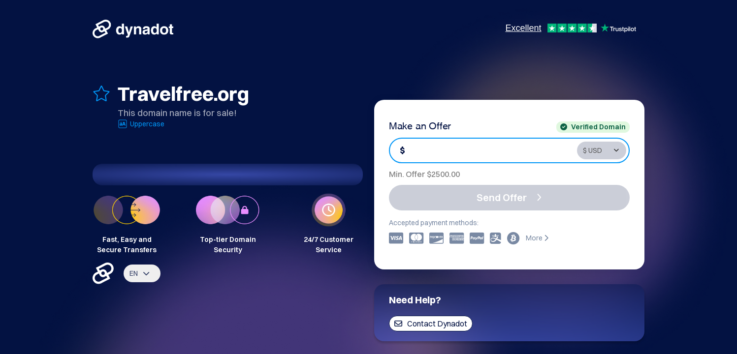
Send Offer (509, 197)
